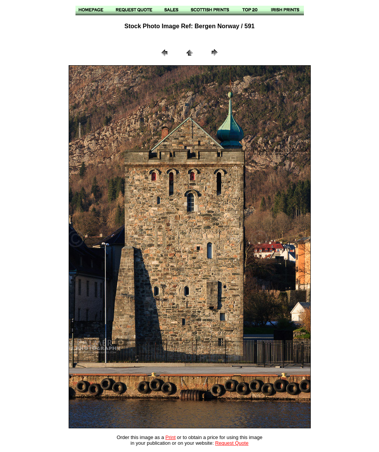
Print (170, 437)
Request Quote (231, 443)
